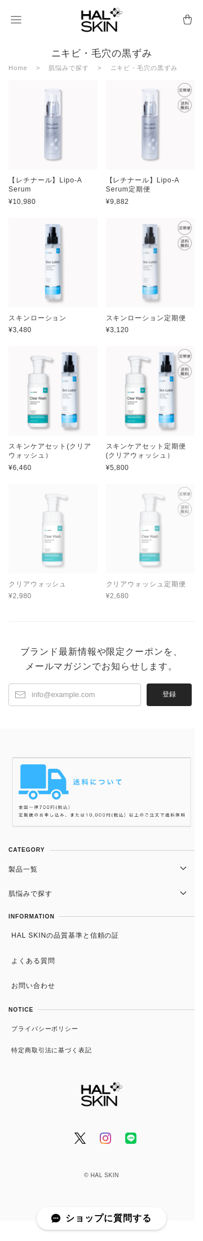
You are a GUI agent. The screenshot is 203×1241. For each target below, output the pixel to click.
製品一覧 (23, 869)
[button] (16, 20)
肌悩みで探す (68, 67)
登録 (169, 694)
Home (18, 67)
